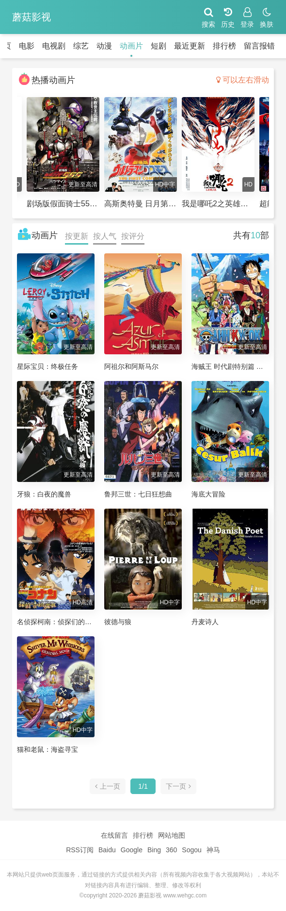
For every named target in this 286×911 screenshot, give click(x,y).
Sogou (191, 850)
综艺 (81, 46)
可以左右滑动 (242, 80)
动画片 (131, 46)
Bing (154, 850)
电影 (26, 46)
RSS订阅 (80, 850)
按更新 (76, 236)
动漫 (104, 46)
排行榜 (224, 46)
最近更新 (189, 46)
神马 (213, 850)
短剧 (158, 46)
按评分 (132, 236)
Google (132, 850)
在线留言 (114, 835)
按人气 (104, 236)
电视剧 (53, 46)
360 (171, 850)
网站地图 (171, 835)
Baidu (107, 850)
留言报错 (259, 46)
